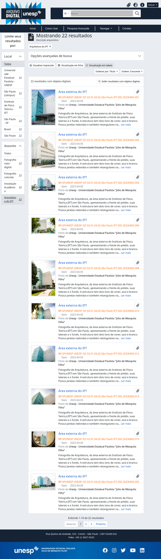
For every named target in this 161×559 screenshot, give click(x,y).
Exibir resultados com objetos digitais (119, 81)
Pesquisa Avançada (78, 28)
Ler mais (126, 124)
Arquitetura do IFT (13, 199)
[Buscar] (102, 13)
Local (8, 56)
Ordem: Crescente (131, 71)
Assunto (10, 146)
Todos (7, 64)
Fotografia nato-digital (13, 163)
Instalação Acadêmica (13, 187)
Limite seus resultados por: (13, 41)
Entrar (151, 4)
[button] (128, 5)
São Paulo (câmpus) (13, 93)
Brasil (13, 130)
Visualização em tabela (99, 65)
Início (33, 28)
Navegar (105, 28)
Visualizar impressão (42, 65)
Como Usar (51, 28)
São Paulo (13, 136)
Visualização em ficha (70, 65)
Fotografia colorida (13, 175)
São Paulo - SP (13, 121)
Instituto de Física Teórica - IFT (13, 107)
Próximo (101, 524)
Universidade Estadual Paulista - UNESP (13, 78)
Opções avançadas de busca (51, 56)
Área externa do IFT (72, 92)
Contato (126, 28)
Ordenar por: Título (106, 71)
